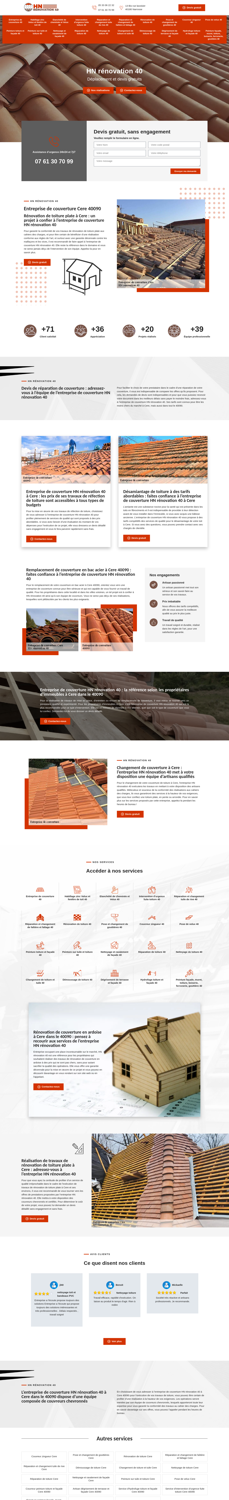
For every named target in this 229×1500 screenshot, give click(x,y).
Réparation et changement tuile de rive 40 (103, 22)
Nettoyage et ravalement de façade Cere (91, 1479)
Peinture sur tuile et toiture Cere (138, 1478)
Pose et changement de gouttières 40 (169, 22)
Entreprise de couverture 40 (15, 21)
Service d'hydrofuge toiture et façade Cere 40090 (138, 1490)
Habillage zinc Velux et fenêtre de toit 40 (37, 22)
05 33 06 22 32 (106, 5)
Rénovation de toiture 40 (147, 21)
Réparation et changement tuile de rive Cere (44, 1468)
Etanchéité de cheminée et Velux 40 (59, 22)
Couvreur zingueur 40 (191, 21)
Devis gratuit (191, 7)
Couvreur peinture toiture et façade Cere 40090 (44, 1490)
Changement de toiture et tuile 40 (125, 32)
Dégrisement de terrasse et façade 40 (169, 33)
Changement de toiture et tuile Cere (138, 1467)
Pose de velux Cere (184, 1478)
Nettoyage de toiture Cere (185, 1467)
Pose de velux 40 (213, 20)
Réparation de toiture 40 (81, 32)
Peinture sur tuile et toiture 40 (37, 32)
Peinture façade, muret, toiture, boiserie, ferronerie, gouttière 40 (213, 35)
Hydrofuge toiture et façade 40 (191, 32)
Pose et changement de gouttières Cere (91, 1456)
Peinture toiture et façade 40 (15, 32)
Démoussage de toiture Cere (91, 1467)
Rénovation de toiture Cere (138, 1456)
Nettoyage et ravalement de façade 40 (59, 33)
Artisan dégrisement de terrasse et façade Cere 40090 (91, 1490)
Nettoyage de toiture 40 (103, 32)
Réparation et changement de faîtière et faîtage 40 (125, 22)
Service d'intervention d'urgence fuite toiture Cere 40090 (184, 1490)
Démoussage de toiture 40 (148, 32)
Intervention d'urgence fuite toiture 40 (81, 22)
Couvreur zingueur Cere (44, 1456)
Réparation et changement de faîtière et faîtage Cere (185, 1456)
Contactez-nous (131, 90)
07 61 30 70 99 (106, 10)
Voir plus (114, 1341)
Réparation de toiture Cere (44, 1478)
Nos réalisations (98, 90)
